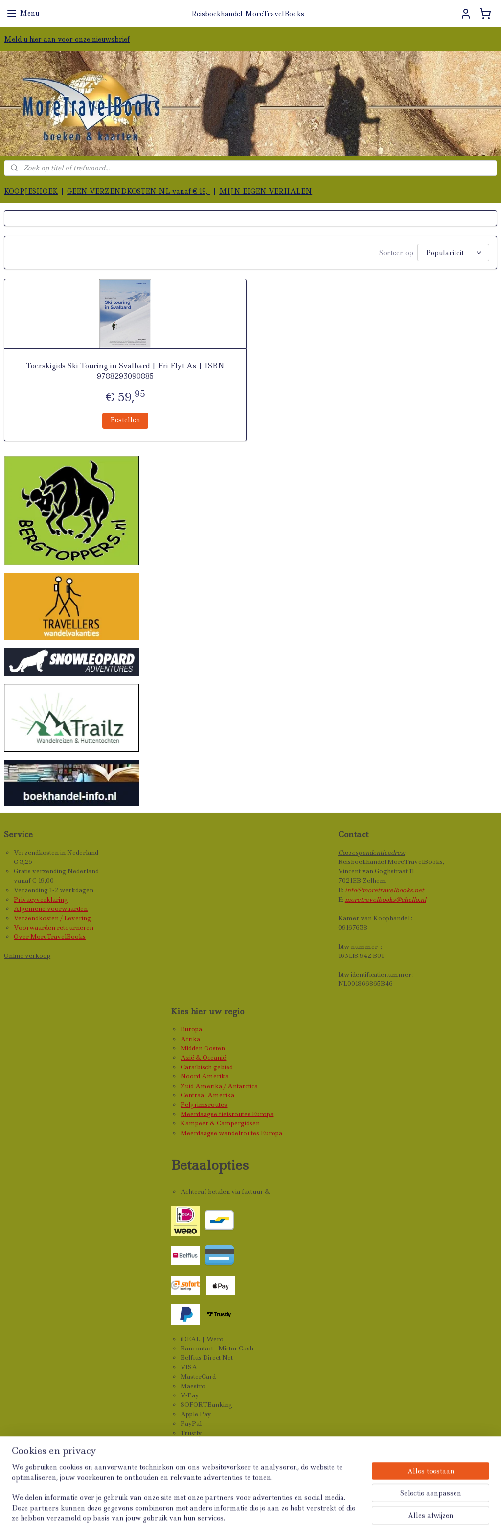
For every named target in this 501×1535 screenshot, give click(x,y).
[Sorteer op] (453, 252)
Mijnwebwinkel (391, 1517)
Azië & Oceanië (203, 1057)
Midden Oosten (203, 1048)
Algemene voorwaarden (51, 909)
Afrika (190, 1039)
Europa (191, 1029)
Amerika (216, 1076)
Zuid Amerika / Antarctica (219, 1086)
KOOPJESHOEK (31, 191)
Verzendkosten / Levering (52, 918)
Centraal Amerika (207, 1095)
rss (261, 1517)
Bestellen (125, 420)
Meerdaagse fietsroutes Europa (227, 1114)
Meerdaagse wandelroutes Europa (231, 1133)
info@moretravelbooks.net (384, 890)
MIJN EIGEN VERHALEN (265, 191)
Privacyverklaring (41, 899)
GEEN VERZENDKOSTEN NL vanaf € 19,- (138, 191)
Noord (191, 1076)
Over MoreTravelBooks (50, 936)
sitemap (240, 1517)
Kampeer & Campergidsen (220, 1123)
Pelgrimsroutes (204, 1104)
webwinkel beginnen (301, 1517)
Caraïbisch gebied (207, 1067)
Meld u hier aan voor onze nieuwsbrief (67, 39)
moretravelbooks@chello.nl (385, 899)
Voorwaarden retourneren (53, 927)
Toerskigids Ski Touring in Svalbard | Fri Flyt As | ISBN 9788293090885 (125, 371)
